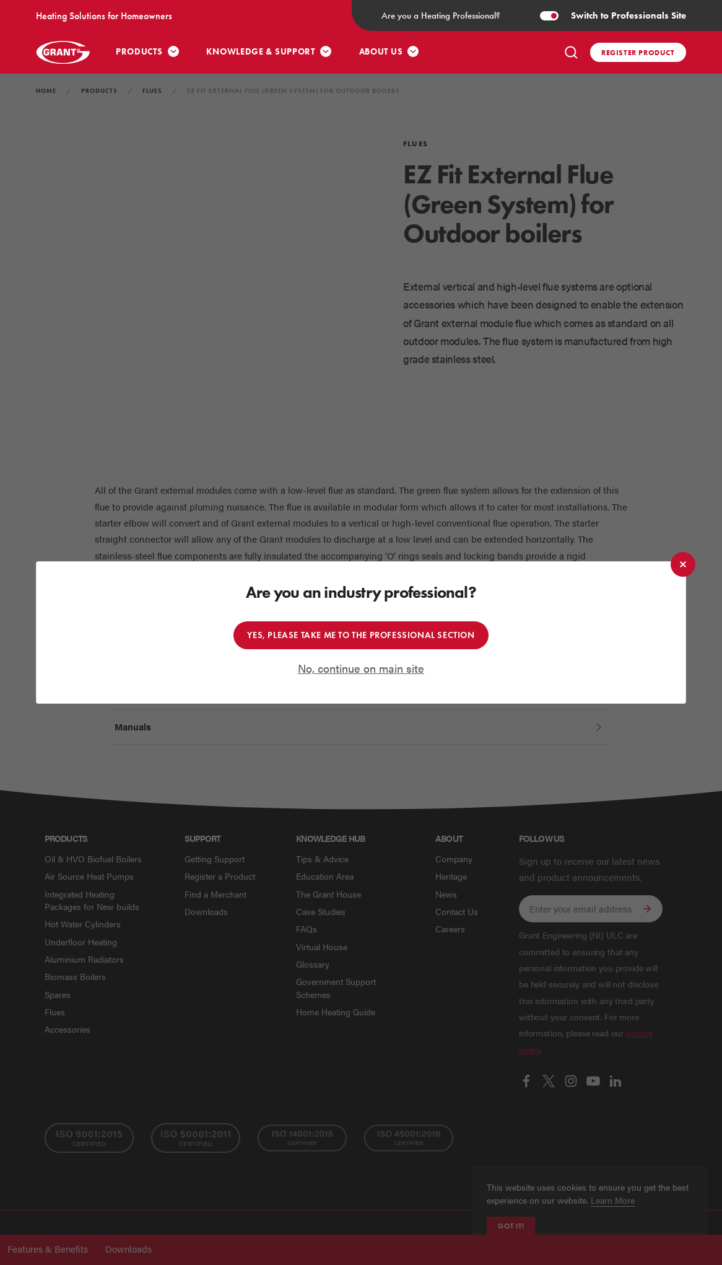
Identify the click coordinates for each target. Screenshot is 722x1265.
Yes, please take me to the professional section (361, 635)
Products (139, 51)
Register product (638, 52)
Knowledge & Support (260, 51)
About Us (381, 51)
